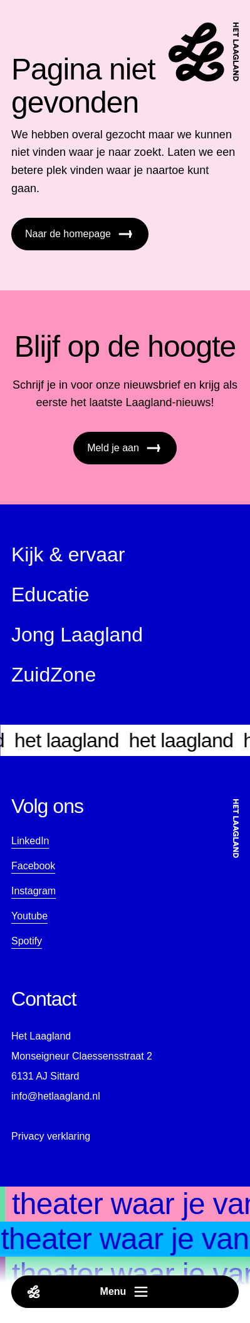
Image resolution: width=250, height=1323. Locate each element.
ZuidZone (53, 675)
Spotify (26, 941)
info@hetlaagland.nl (55, 1096)
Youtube (29, 916)
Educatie (50, 595)
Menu (88, 1291)
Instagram (33, 891)
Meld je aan (125, 448)
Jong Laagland (77, 635)
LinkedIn (30, 840)
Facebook (33, 866)
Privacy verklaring (50, 1136)
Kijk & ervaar (68, 554)
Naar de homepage (80, 234)
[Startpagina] (204, 52)
